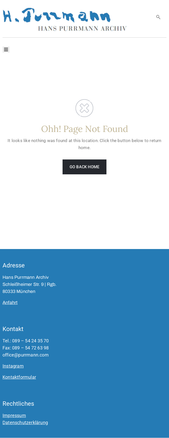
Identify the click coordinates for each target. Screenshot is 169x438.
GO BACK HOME (84, 167)
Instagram (13, 366)
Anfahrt (10, 302)
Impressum (14, 415)
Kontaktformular (19, 377)
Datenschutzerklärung (25, 422)
